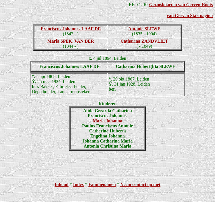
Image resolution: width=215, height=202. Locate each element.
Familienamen (102, 184)
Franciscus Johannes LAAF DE (71, 28)
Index (78, 184)
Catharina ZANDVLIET (144, 41)
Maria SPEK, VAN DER (70, 41)
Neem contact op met (140, 184)
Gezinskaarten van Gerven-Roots (181, 4)
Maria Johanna (107, 120)
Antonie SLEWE (144, 28)
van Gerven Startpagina (190, 15)
